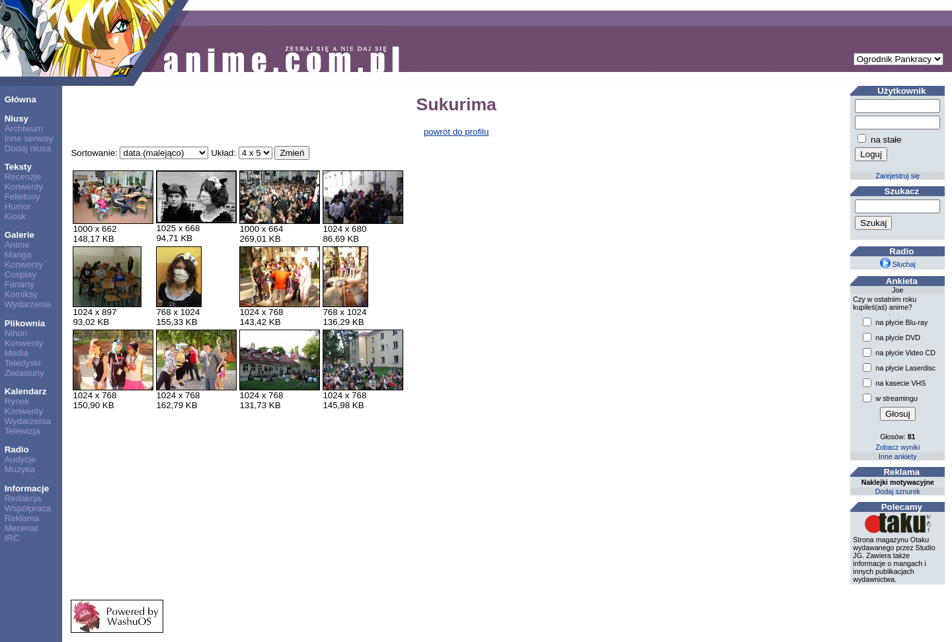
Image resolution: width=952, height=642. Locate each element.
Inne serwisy (29, 138)
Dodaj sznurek (897, 491)
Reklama (22, 518)
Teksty (18, 167)
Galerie (19, 235)
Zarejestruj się (897, 176)
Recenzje (23, 177)
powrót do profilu (456, 132)
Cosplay (20, 274)
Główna (20, 99)
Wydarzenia (28, 304)
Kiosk (15, 216)
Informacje (27, 488)
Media (16, 353)
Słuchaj (898, 264)
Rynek (17, 401)
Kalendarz (26, 391)
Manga (18, 255)
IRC (12, 538)
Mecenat (21, 528)
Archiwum (24, 128)
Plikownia (25, 323)
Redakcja (23, 498)
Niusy (16, 119)
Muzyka (20, 469)
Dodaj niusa (28, 148)
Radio (17, 449)
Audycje (20, 459)
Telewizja (22, 431)
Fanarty (19, 284)
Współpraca (28, 508)
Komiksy (21, 294)
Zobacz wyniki (897, 447)
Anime (17, 245)
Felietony (22, 196)
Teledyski (23, 363)
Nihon (16, 333)
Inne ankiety (897, 456)
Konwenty (24, 187)
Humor (18, 206)
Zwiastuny (24, 373)
